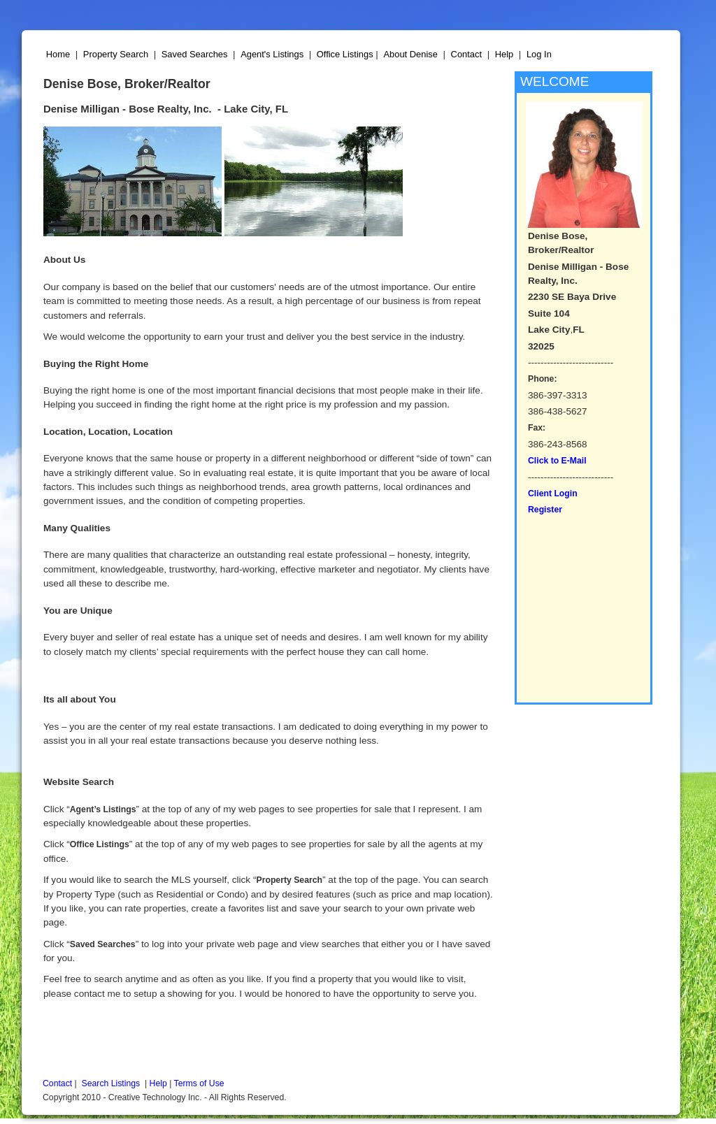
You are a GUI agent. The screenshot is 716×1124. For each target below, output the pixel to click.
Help (504, 54)
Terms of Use (199, 1083)
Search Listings (111, 1083)
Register (545, 509)
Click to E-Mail (557, 461)
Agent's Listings (272, 54)
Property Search (115, 54)
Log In (539, 54)
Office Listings (345, 54)
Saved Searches (195, 54)
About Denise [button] (410, 54)
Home (58, 54)
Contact (466, 54)
